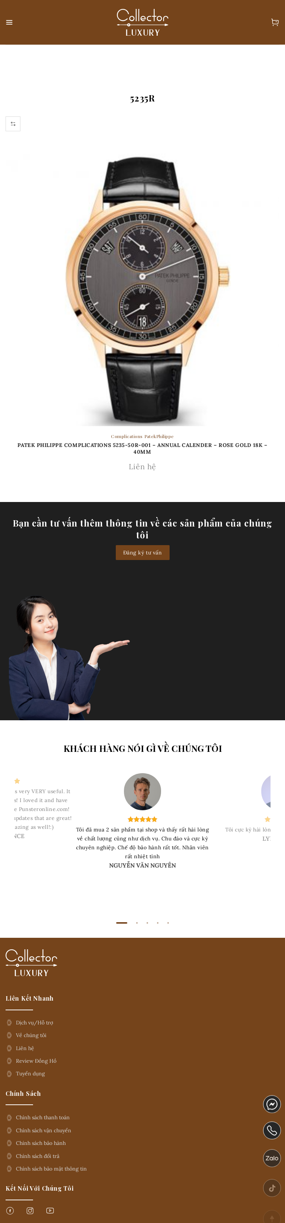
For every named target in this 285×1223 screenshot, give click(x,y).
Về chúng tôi (31, 1035)
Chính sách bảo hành (41, 1143)
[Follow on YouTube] (50, 1212)
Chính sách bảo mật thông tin (51, 1168)
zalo (268, 1168)
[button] (10, 22)
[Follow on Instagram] (30, 1212)
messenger (272, 1107)
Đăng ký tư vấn (142, 552)
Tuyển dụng (30, 1073)
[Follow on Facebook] (10, 1212)
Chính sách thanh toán (43, 1117)
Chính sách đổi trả (37, 1156)
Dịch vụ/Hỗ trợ (34, 1022)
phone (272, 1138)
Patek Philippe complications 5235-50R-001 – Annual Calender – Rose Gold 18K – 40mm (142, 448)
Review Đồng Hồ (36, 1061)
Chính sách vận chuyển (43, 1130)
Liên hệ (25, 1048)
